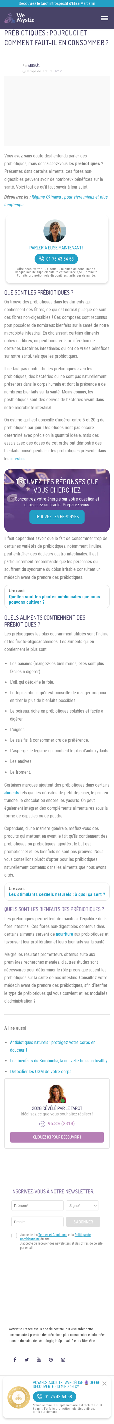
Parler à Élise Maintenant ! (56, 248)
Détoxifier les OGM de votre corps (40, 1071)
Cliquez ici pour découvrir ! (57, 1137)
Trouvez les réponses (57, 516)
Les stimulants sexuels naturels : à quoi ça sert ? (57, 894)
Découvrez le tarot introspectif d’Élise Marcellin (57, 3)
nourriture (64, 934)
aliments (11, 792)
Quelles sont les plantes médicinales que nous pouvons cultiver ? (54, 599)
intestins (18, 458)
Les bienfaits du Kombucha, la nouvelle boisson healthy (58, 1060)
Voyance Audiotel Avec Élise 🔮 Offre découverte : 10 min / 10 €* (66, 1385)
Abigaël (34, 65)
